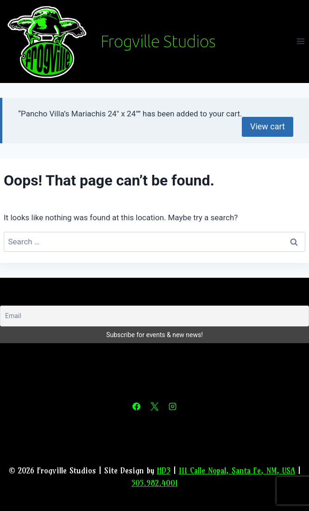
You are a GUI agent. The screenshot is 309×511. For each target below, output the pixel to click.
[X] (155, 407)
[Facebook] (136, 407)
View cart (267, 126)
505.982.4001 (155, 483)
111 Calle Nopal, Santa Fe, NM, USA (237, 470)
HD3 (163, 470)
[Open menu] (300, 41)
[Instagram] (173, 407)
